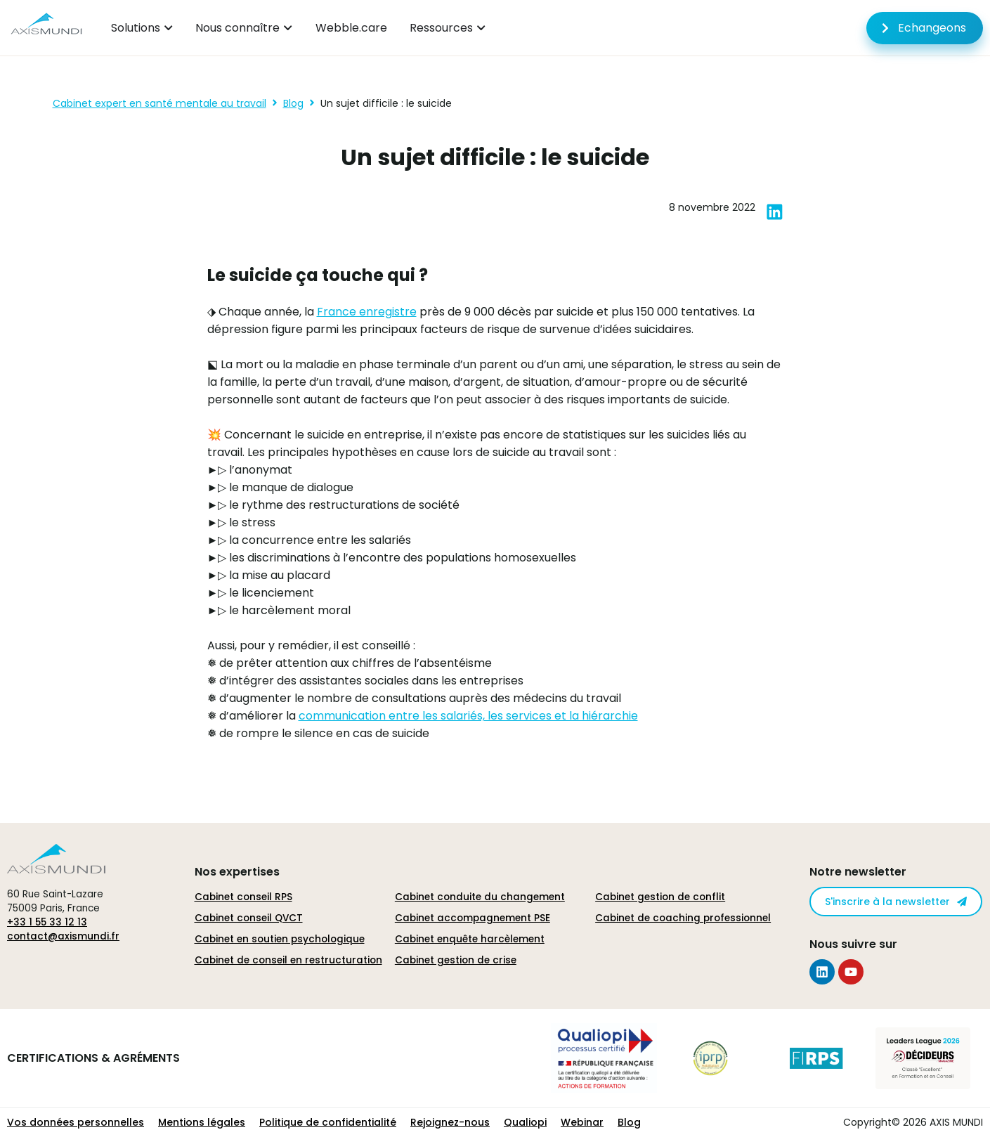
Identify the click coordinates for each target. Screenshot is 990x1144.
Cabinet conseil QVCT (249, 918)
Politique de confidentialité (327, 1122)
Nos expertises (237, 872)
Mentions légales (201, 1122)
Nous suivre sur (853, 944)
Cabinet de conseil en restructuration (288, 960)
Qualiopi (525, 1122)
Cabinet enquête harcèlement (470, 939)
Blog (293, 104)
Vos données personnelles (75, 1122)
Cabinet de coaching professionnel (683, 918)
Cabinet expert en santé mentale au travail (159, 104)
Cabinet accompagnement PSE (472, 918)
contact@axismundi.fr (63, 936)
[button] (774, 211)
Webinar (582, 1122)
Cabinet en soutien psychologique (280, 939)
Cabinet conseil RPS (243, 897)
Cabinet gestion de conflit (660, 897)
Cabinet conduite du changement (480, 897)
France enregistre (367, 312)
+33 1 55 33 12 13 (47, 922)
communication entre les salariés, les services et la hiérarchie (468, 716)
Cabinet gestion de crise (455, 960)
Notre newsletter (857, 872)
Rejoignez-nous (450, 1122)
